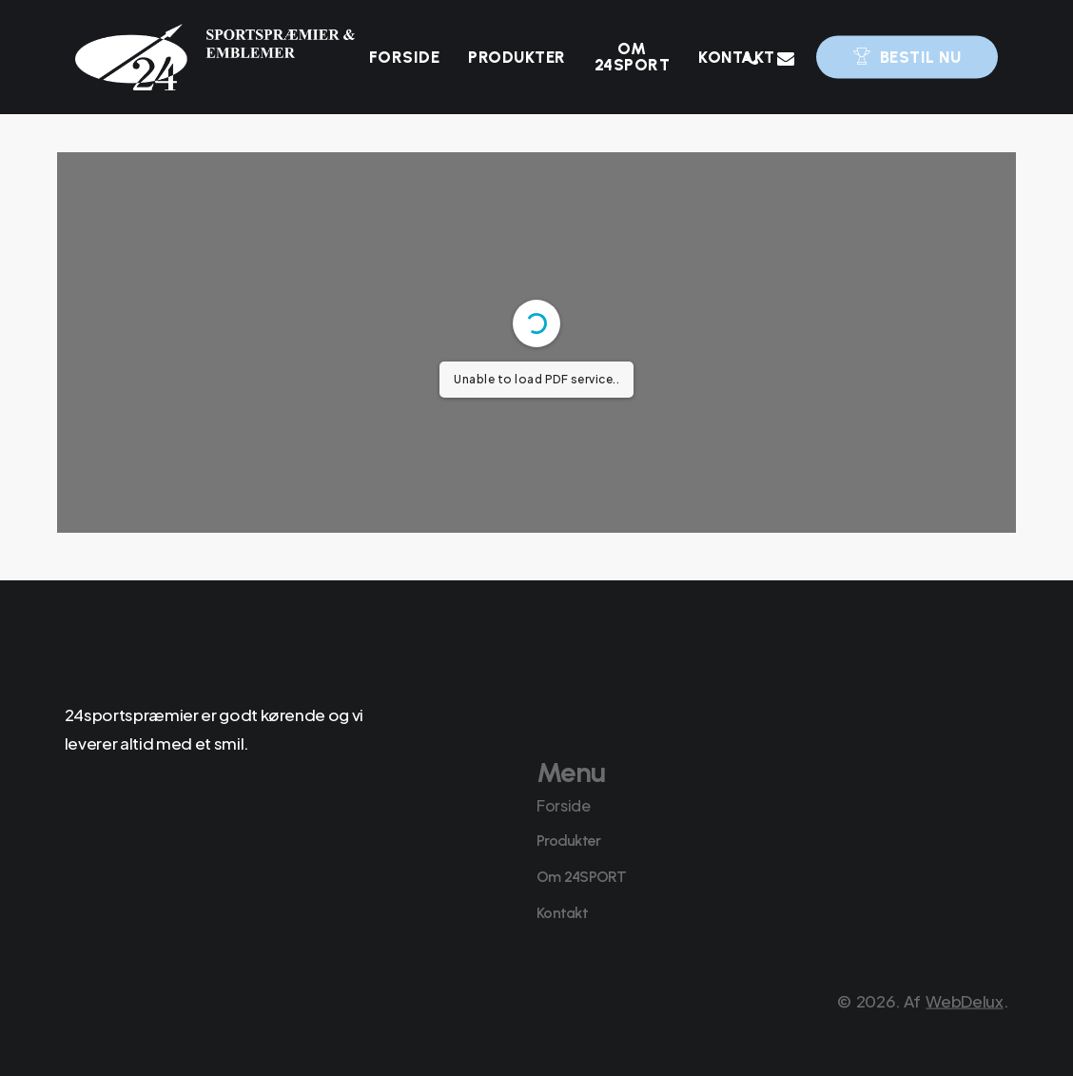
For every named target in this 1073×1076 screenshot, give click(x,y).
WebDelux (964, 1030)
